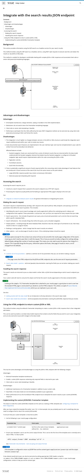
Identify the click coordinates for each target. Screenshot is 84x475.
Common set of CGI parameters (15, 254)
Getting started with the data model (16, 296)
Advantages (8, 26)
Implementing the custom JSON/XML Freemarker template (22, 40)
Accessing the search (10, 31)
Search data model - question (15, 263)
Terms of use (59, 471)
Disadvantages (9, 29)
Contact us (50, 471)
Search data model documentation (16, 299)
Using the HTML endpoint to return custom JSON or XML (21, 38)
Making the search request (13, 33)
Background (7, 22)
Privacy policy (68, 471)
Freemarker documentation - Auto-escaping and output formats (28, 444)
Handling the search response (14, 35)
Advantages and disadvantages (13, 24)
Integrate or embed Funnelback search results (20, 199)
